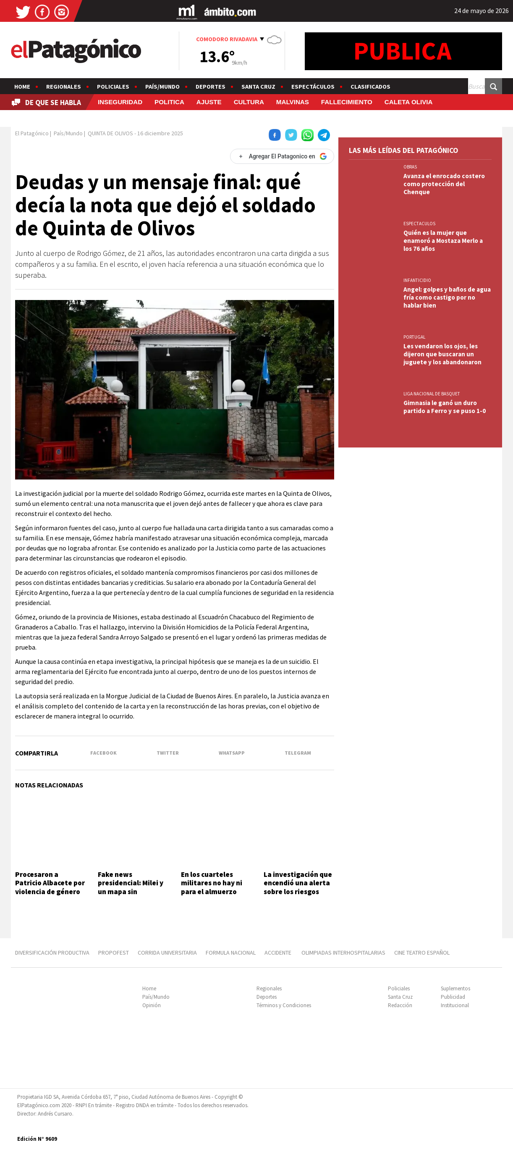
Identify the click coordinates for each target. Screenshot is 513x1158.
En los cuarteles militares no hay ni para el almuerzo (211, 883)
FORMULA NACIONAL (231, 952)
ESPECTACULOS (419, 223)
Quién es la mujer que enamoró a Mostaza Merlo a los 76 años (443, 241)
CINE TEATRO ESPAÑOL (422, 952)
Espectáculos (313, 86)
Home (22, 86)
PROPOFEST (113, 952)
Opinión (151, 1005)
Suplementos (455, 988)
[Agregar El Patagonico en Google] (282, 156)
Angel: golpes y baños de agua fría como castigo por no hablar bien (447, 297)
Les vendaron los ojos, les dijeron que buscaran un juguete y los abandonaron (442, 354)
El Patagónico (32, 133)
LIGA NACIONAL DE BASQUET (431, 394)
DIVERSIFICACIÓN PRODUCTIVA (52, 952)
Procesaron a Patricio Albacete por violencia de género (50, 883)
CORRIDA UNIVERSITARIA (167, 952)
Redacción (400, 1005)
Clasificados (370, 86)
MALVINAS (292, 101)
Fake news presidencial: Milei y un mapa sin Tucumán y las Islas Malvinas (130, 891)
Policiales (113, 86)
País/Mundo (162, 86)
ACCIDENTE (278, 952)
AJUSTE (209, 101)
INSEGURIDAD (120, 101)
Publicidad (453, 996)
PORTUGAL (414, 337)
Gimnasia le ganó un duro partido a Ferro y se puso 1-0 (444, 407)
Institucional (455, 1005)
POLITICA (169, 101)
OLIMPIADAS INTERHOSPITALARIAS (343, 952)
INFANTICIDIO (417, 280)
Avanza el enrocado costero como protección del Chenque (444, 184)
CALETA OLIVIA (409, 101)
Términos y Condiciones (283, 1005)
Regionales (63, 86)
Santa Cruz (258, 86)
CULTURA (249, 101)
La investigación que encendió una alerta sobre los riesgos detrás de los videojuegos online (298, 891)
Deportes (210, 86)
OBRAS (410, 167)
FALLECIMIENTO (346, 101)
